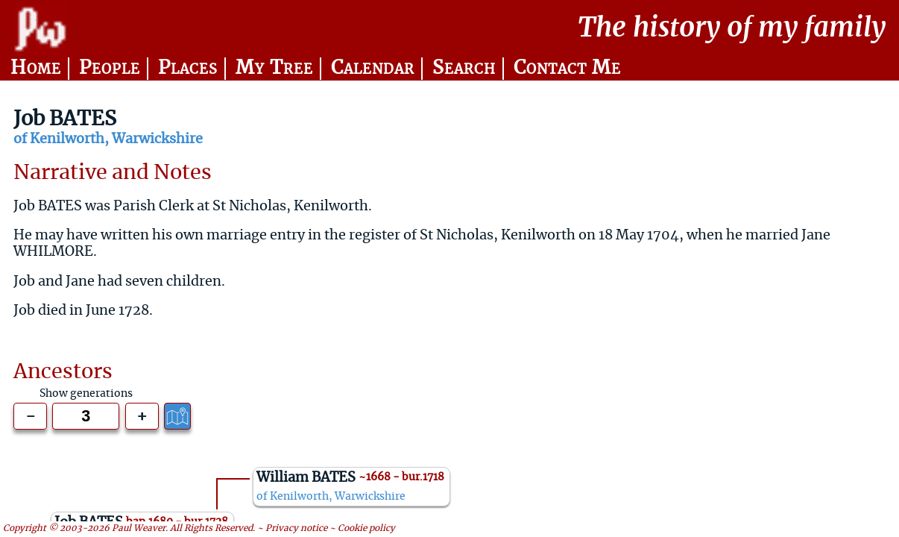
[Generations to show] (85, 416)
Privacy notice (296, 528)
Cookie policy (366, 528)
